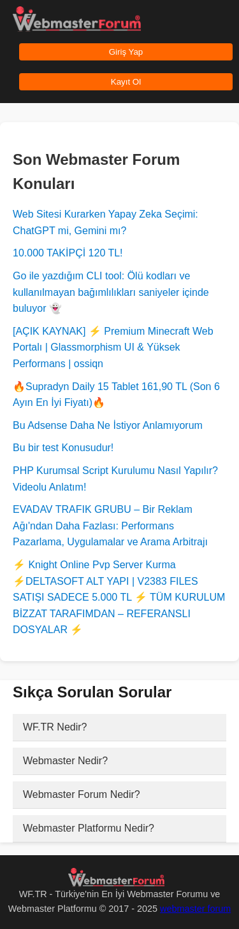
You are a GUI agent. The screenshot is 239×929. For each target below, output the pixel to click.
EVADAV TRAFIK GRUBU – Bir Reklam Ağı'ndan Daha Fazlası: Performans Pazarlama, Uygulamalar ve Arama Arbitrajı (110, 525)
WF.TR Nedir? (55, 727)
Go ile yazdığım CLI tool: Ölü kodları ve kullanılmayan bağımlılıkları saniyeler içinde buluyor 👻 (111, 292)
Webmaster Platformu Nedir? (88, 828)
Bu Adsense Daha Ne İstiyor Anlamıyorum (108, 425)
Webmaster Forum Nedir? (81, 794)
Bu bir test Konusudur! (63, 447)
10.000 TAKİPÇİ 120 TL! (68, 253)
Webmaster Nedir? (65, 760)
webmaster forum (195, 909)
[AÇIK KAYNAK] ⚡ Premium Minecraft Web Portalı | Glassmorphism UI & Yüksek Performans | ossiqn (113, 347)
